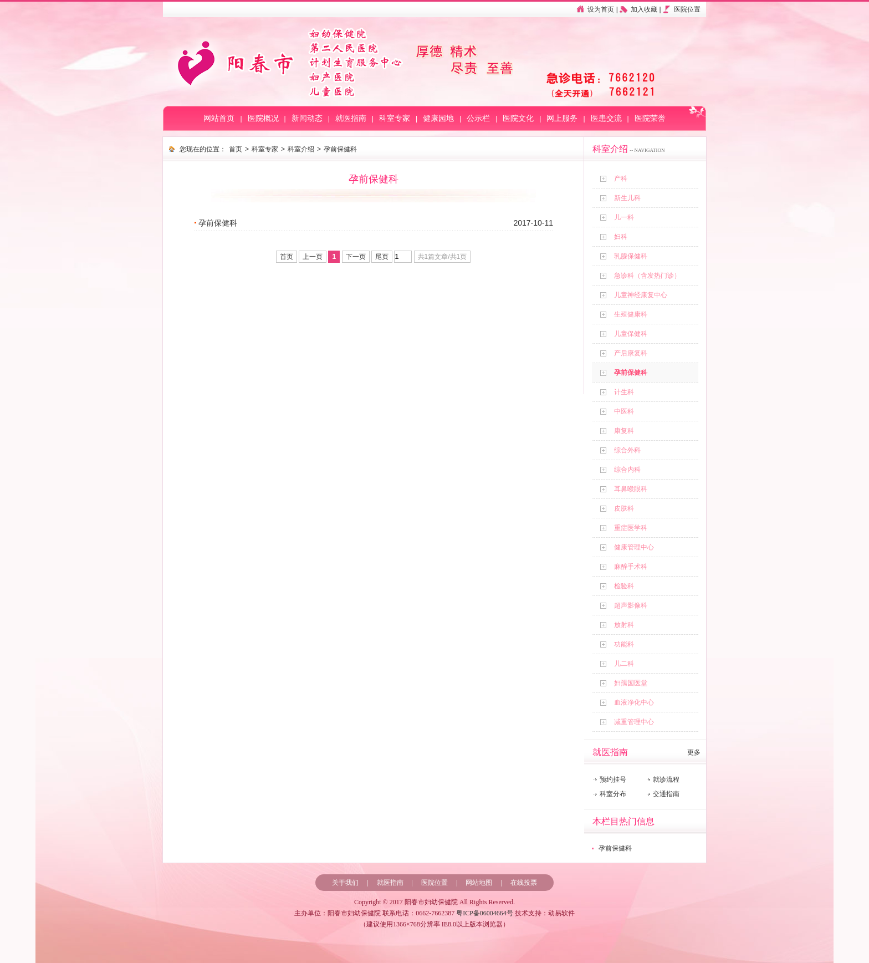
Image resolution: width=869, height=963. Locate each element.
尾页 (382, 257)
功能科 (624, 644)
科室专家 (394, 118)
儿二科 (624, 664)
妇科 (620, 237)
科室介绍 (301, 149)
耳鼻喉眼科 (630, 489)
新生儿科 (627, 198)
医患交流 (606, 118)
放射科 (624, 625)
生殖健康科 (630, 314)
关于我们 (345, 882)
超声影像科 (630, 605)
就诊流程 (666, 779)
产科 (620, 178)
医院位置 (687, 9)
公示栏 (478, 118)
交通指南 (666, 794)
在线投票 (523, 882)
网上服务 (561, 118)
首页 (235, 149)
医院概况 (263, 118)
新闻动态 (307, 118)
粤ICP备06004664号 (484, 913)
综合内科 (627, 469)
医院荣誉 (650, 118)
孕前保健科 (630, 372)
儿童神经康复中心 (640, 295)
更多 (694, 752)
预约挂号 (613, 779)
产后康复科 (630, 353)
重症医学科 (630, 528)
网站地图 (479, 882)
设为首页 (600, 9)
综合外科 (627, 450)
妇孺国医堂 (630, 683)
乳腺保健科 (630, 256)
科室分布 (613, 794)
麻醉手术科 (630, 566)
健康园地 (438, 118)
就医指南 (350, 118)
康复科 (624, 431)
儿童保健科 (630, 334)
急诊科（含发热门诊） (647, 275)
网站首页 (218, 118)
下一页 (356, 257)
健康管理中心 (634, 547)
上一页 (313, 257)
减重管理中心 (634, 722)
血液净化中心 (634, 702)
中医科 (624, 411)
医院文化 (518, 118)
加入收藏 (644, 9)
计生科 (624, 392)
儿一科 (624, 217)
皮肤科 (624, 508)
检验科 (624, 586)
